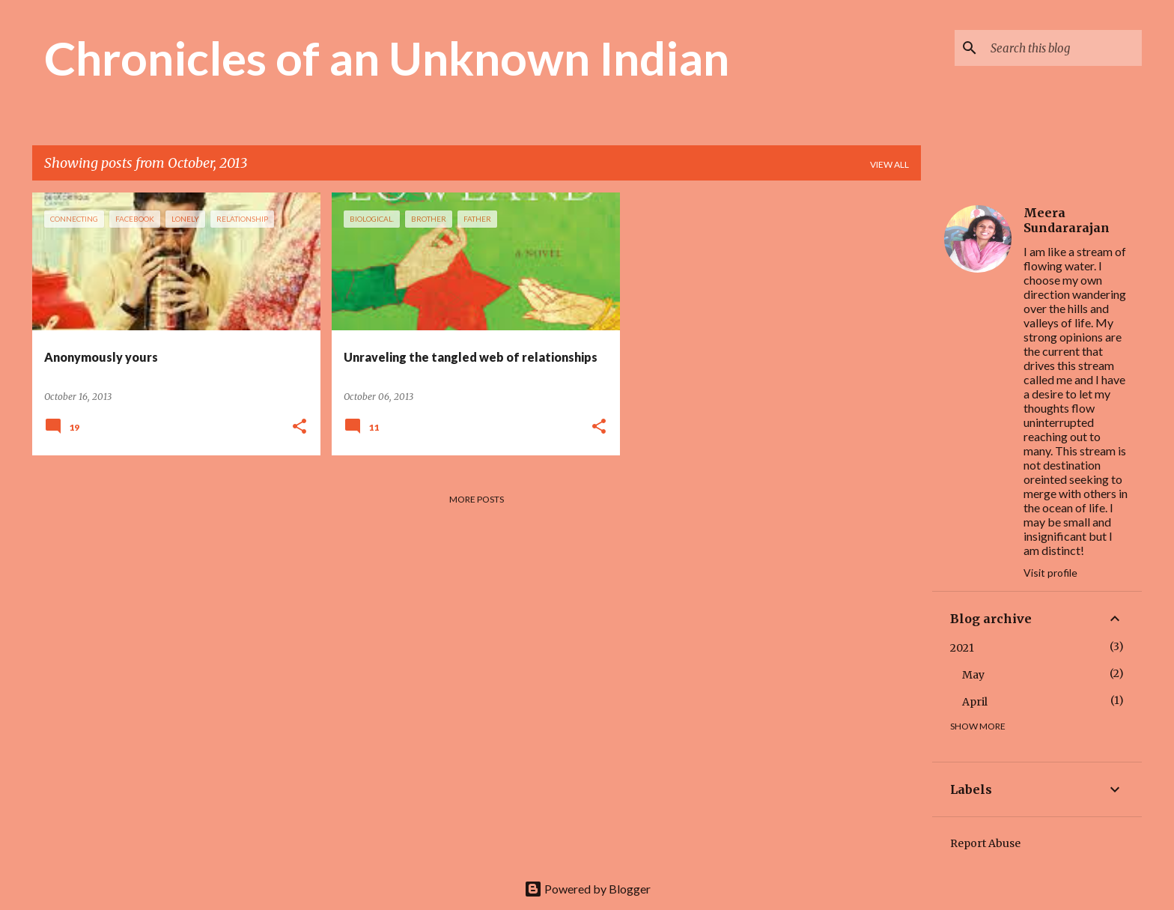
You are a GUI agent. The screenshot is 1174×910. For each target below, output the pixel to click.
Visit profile (1050, 572)
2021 (962, 648)
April (975, 702)
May (973, 675)
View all (889, 164)
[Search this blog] (1063, 48)
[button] (299, 427)
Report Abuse (985, 843)
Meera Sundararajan (1067, 220)
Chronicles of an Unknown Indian (386, 57)
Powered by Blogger (587, 889)
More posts (476, 499)
